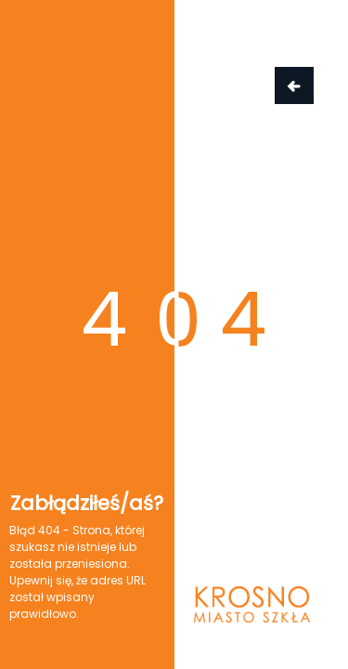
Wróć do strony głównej (294, 85)
